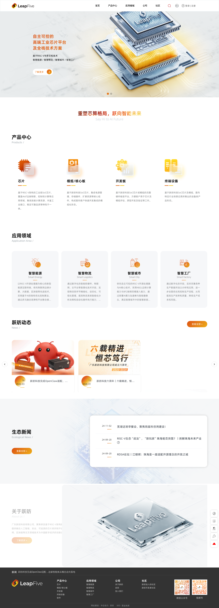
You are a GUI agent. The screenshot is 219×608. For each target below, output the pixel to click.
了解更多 (43, 71)
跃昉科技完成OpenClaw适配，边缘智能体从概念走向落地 (46, 572)
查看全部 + (197, 324)
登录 (187, 5)
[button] (108, 94)
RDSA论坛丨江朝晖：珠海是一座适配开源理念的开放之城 (152, 454)
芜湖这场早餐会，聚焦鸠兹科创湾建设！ (142, 427)
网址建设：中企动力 (100, 605)
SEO (118, 605)
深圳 (112, 605)
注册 (193, 5)
